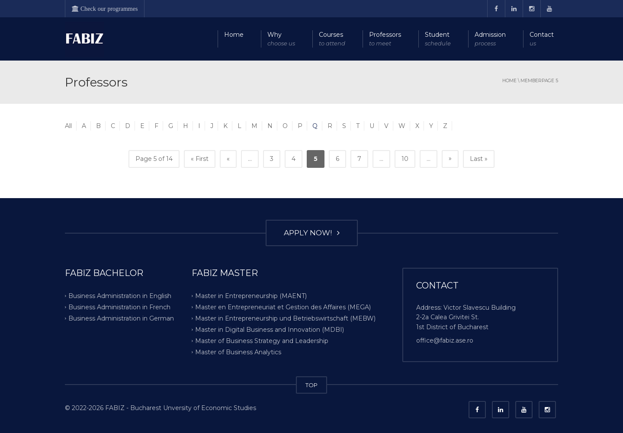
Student (438, 39)
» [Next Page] (450, 158)
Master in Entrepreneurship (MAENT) (251, 296)
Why (281, 39)
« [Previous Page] (228, 159)
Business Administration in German (121, 318)
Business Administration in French (119, 307)
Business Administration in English (119, 296)
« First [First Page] (200, 159)
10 (404, 159)
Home (234, 34)
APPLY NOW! (312, 232)
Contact (542, 39)
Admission (490, 39)
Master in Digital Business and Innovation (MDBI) (269, 330)
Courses (332, 39)
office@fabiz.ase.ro (444, 340)
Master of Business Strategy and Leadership (261, 340)
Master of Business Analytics (238, 352)
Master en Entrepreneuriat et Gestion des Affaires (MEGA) (283, 307)
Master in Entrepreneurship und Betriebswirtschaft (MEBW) (285, 318)
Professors (385, 39)
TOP (311, 385)
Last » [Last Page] (479, 159)
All (68, 126)
